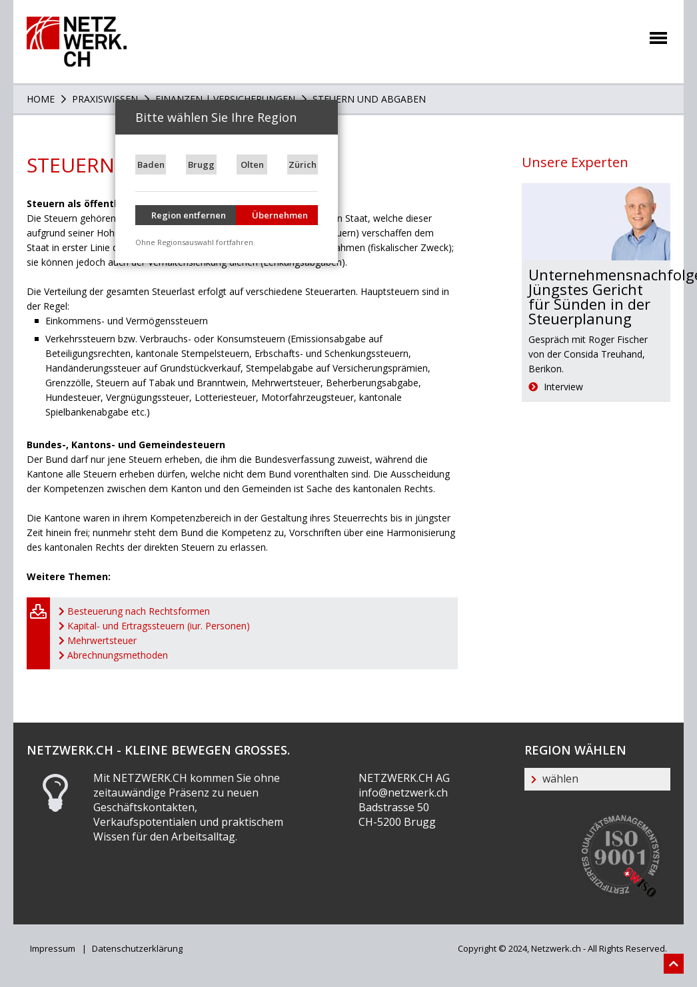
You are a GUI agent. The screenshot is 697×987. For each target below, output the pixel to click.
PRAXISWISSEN (103, 99)
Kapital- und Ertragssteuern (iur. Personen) (158, 625)
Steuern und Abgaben (368, 99)
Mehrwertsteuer (102, 640)
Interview (555, 386)
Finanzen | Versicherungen (224, 99)
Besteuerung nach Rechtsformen (138, 611)
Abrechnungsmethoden (117, 655)
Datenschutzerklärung (136, 948)
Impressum (52, 948)
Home (41, 99)
